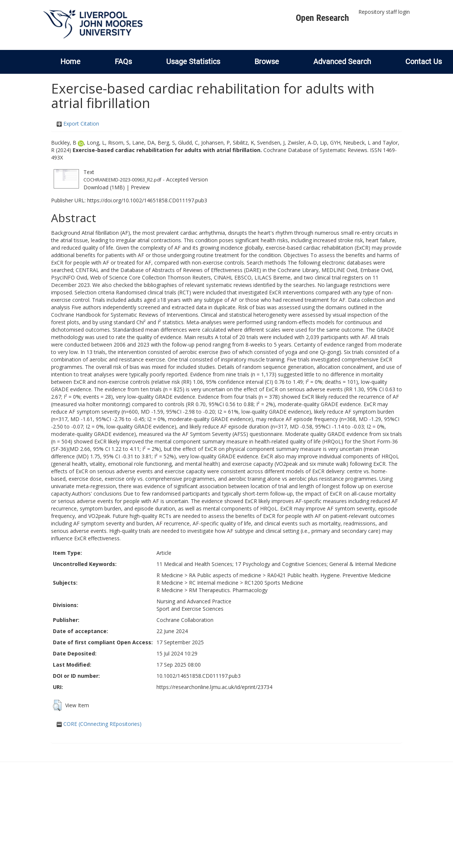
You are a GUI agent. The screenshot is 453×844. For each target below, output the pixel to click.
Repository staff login (384, 11)
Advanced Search (342, 61)
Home (70, 61)
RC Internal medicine (213, 582)
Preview (140, 187)
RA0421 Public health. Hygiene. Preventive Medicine (329, 575)
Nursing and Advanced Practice (193, 601)
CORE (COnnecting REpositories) (99, 723)
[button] (57, 705)
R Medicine (169, 575)
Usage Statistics (193, 61)
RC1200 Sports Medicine (273, 582)
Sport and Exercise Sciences (190, 608)
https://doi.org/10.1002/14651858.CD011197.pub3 (147, 200)
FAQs (123, 61)
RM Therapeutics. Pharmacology (228, 590)
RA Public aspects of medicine (225, 575)
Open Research (322, 18)
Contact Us (423, 61)
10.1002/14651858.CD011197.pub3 (198, 675)
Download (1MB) (104, 187)
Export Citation (78, 123)
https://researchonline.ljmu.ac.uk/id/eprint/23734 (214, 686)
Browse (266, 61)
